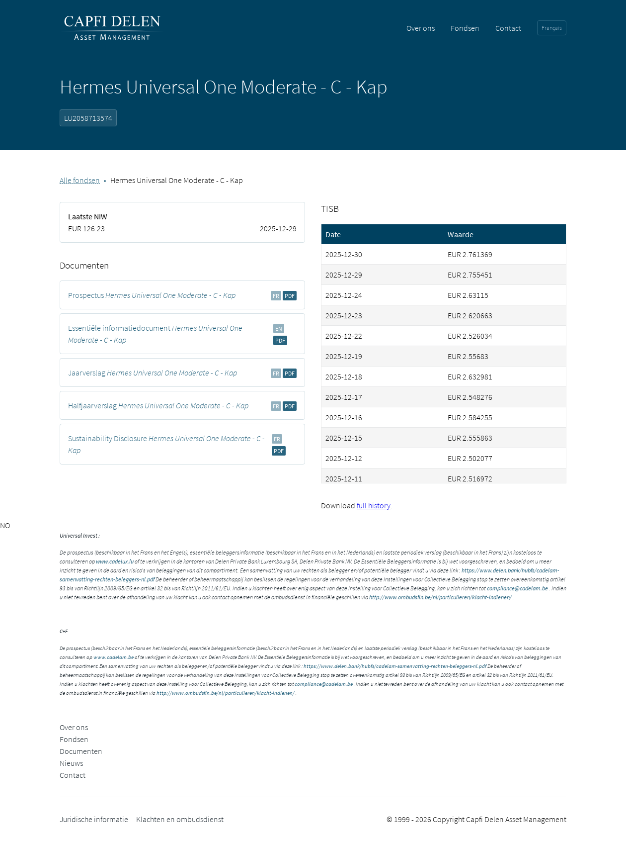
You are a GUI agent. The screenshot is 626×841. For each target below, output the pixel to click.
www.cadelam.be (113, 657)
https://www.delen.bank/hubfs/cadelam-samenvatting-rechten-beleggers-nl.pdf (395, 665)
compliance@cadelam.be (517, 588)
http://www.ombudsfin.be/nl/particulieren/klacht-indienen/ (440, 597)
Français (552, 27)
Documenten (81, 751)
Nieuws (71, 763)
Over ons (420, 28)
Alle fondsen (80, 180)
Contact (508, 28)
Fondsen (465, 28)
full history (374, 505)
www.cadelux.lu (115, 561)
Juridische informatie (94, 819)
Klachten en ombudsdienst (180, 819)
